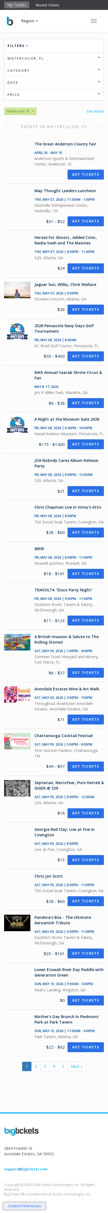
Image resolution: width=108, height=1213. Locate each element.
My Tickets (16, 4)
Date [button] (54, 82)
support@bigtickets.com (26, 1169)
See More (95, 111)
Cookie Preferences (24, 1205)
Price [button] (54, 94)
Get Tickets (85, 174)
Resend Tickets (47, 5)
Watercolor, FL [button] (54, 58)
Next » (76, 1066)
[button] (29, 20)
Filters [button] (18, 45)
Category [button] (54, 70)
